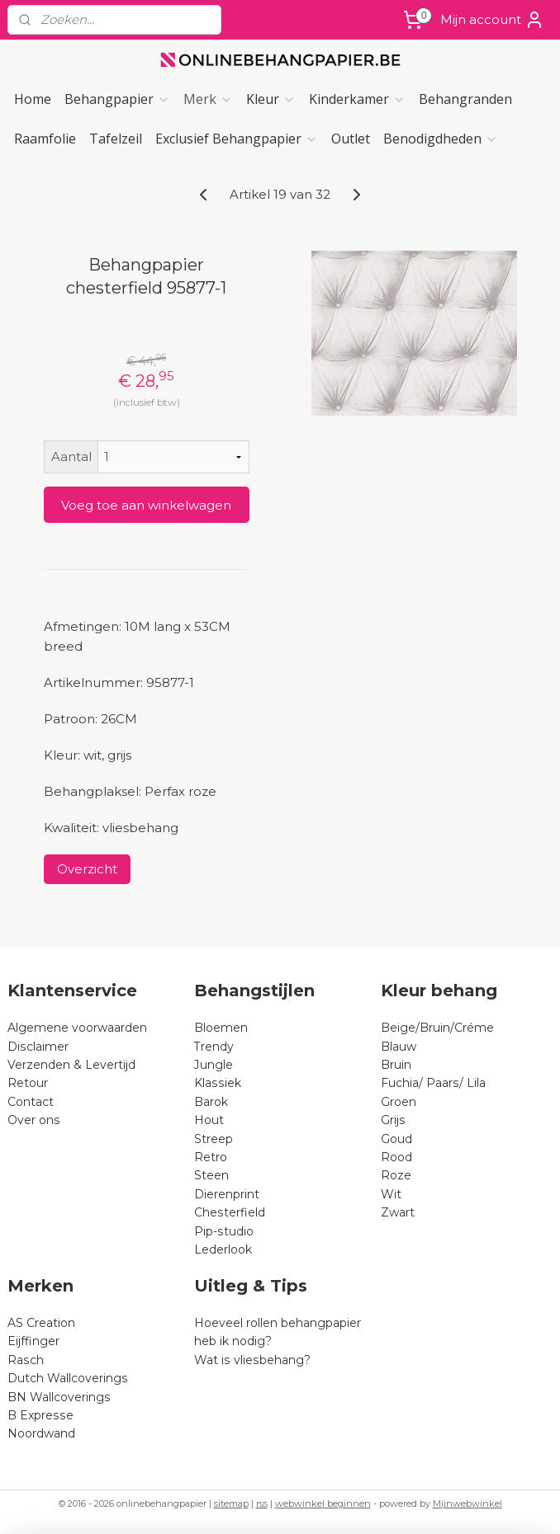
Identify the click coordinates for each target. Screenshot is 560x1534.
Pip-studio (224, 1231)
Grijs (393, 1120)
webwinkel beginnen (323, 1503)
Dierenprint (226, 1194)
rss (262, 1503)
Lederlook (223, 1249)
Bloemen (221, 1027)
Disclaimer (38, 1046)
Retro (210, 1157)
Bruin (396, 1064)
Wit (391, 1194)
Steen (211, 1175)
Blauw (398, 1046)
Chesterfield (231, 1212)
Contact (30, 1101)
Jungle (213, 1064)
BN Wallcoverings (59, 1397)
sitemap (231, 1503)
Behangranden (465, 99)
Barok (211, 1101)
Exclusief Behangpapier (236, 138)
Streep (213, 1139)
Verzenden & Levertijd (71, 1064)
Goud (396, 1139)
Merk (208, 99)
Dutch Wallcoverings (67, 1378)
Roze (396, 1175)
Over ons (33, 1120)
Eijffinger (33, 1341)
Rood (396, 1157)
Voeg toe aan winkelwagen (146, 505)
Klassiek (217, 1082)
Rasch (25, 1360)
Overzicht (87, 869)
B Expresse (40, 1415)
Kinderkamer (357, 99)
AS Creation (41, 1322)
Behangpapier (117, 99)
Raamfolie (45, 138)
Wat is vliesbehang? (252, 1360)
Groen (398, 1101)
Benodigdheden (440, 138)
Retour (27, 1082)
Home (32, 99)
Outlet (350, 138)
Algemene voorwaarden (77, 1027)
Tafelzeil (115, 138)
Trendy (214, 1046)
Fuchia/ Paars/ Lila (433, 1082)
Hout (209, 1120)
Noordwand (41, 1433)
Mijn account (492, 20)
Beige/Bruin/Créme (437, 1027)
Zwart (398, 1212)
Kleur (271, 99)
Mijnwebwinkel (467, 1503)
